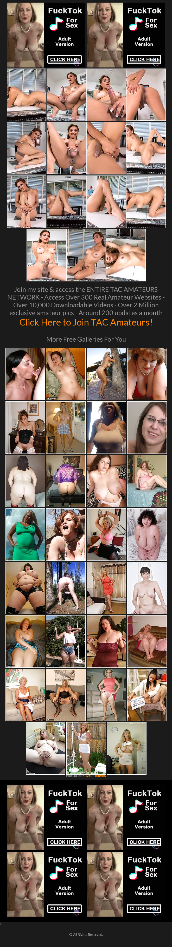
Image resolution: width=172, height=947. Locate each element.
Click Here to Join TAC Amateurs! (86, 321)
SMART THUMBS (95, 776)
